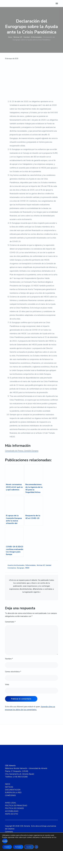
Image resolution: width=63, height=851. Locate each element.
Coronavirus (12, 568)
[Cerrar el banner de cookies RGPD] (36, 847)
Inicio (10, 37)
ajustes (4, 841)
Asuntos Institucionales (16, 565)
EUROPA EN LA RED (13, 792)
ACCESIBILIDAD (11, 811)
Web (7, 684)
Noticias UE (18, 37)
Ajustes (28, 847)
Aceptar (7, 847)
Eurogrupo (20, 568)
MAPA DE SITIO (11, 814)
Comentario (10, 622)
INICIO (7, 784)
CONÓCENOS (10, 795)
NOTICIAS (9, 787)
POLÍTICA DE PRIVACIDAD (16, 805)
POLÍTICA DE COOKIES (14, 808)
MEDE (27, 568)
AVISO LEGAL (10, 803)
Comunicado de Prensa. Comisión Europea (21, 451)
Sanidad (27, 37)
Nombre (9, 659)
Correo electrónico (13, 671)
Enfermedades (36, 37)
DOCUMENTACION (12, 790)
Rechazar (18, 847)
